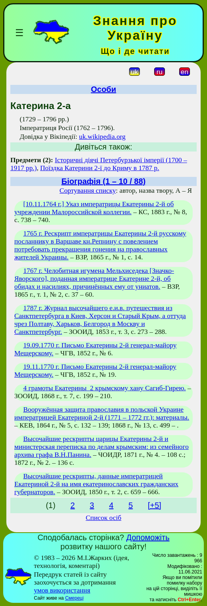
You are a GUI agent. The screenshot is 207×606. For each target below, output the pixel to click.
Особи (103, 89)
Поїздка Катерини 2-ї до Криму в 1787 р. (99, 168)
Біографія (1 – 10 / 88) (104, 181)
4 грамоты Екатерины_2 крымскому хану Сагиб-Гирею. (104, 388)
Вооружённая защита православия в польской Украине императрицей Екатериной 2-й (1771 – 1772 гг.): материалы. (101, 413)
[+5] (154, 505)
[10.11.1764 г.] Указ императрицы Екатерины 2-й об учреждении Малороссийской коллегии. (94, 208)
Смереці (74, 598)
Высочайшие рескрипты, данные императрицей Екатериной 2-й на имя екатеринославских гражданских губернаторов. (96, 484)
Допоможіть (148, 537)
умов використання (62, 590)
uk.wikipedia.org (102, 136)
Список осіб (104, 518)
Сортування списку (88, 190)
